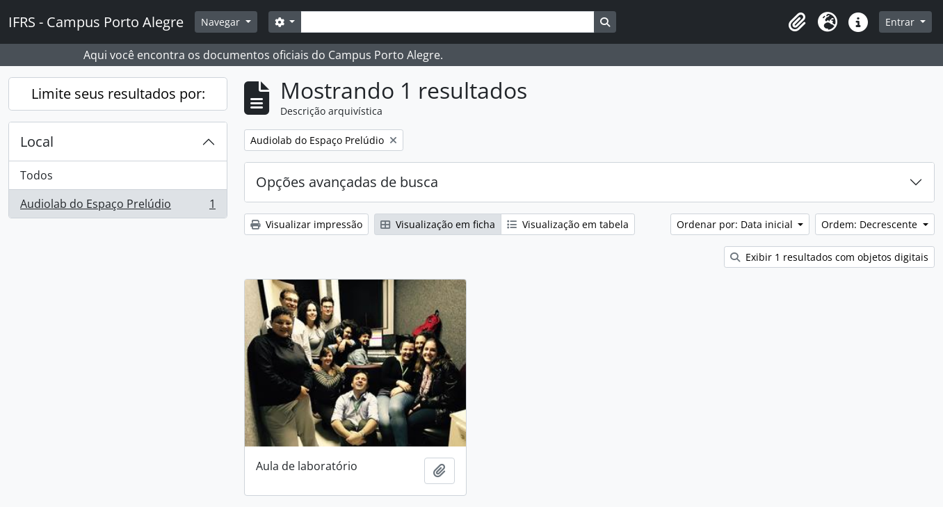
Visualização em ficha (437, 224)
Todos (36, 175)
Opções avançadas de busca (347, 181)
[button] (797, 22)
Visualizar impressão (306, 224)
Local (37, 141)
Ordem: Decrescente (870, 224)
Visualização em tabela (568, 224)
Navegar (222, 22)
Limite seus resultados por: (118, 93)
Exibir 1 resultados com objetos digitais (829, 257)
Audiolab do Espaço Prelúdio (117, 206)
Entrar (901, 22)
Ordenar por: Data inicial (736, 224)
